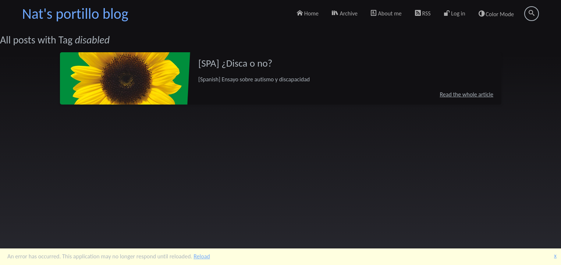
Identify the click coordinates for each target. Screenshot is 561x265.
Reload (201, 256)
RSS (423, 13)
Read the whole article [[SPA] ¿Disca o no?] (466, 94)
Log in (454, 13)
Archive (345, 13)
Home (308, 13)
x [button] (555, 255)
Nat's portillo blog (75, 14)
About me (386, 13)
